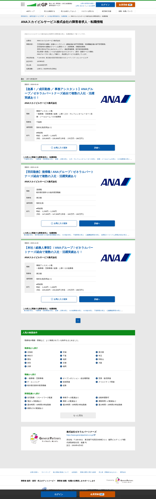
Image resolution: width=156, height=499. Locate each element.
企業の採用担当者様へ (88, 3)
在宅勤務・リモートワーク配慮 (39, 397)
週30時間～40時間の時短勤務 (39, 405)
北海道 (30, 352)
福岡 (64, 366)
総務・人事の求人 (61, 159)
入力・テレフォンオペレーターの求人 (82, 159)
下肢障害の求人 (78, 235)
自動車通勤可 (103, 397)
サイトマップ (46, 472)
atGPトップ (30, 11)
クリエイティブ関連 (106, 382)
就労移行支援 (106, 11)
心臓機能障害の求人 (92, 235)
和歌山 (101, 359)
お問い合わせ (80, 6)
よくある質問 (90, 6)
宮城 (64, 352)
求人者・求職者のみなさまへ (108, 472)
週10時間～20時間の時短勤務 (110, 405)
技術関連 (66, 382)
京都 (64, 363)
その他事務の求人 (123, 159)
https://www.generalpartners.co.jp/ (80, 435)
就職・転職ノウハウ (125, 11)
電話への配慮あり (34, 401)
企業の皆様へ (34, 472)
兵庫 (29, 366)
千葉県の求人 (28, 159)
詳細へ (97, 148)
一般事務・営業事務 (35, 378)
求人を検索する (49, 11)
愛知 (29, 359)
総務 (64, 385)
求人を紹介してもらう (68, 11)
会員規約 (74, 472)
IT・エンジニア (33, 382)
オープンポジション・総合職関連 (76, 378)
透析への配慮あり (70, 401)
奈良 (29, 363)
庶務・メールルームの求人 (106, 159)
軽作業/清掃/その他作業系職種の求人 (47, 235)
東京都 (101, 352)
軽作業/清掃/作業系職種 (36, 385)
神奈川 (30, 356)
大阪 (100, 363)
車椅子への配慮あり (71, 397)
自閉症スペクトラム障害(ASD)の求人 (114, 235)
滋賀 (64, 359)
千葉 (64, 356)
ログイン (58, 494)
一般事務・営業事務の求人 (44, 159)
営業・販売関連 (104, 378)
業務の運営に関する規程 (88, 472)
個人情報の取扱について (61, 472)
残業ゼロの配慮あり (35, 408)
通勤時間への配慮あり (107, 401)
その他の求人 (66, 235)
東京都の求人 (28, 235)
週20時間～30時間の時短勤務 (74, 405)
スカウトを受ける (87, 11)
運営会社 (123, 472)
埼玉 (100, 356)
